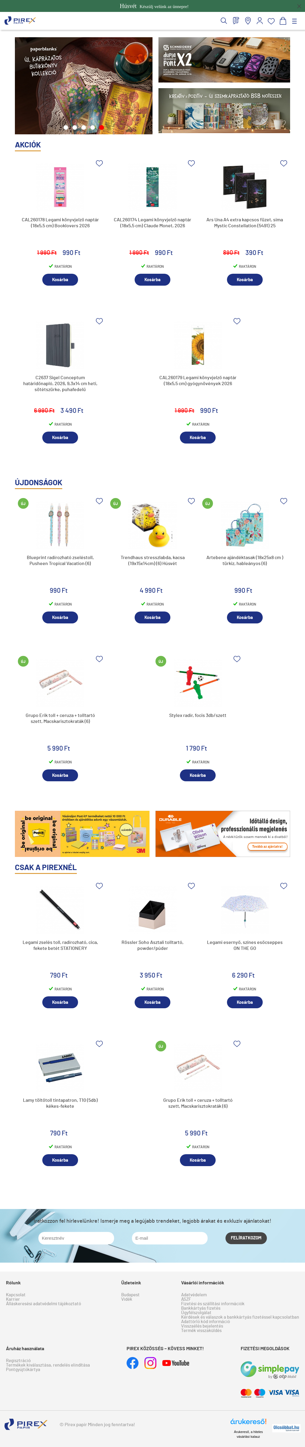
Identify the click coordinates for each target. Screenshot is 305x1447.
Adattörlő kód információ (205, 1322)
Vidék (126, 1299)
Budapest (130, 1295)
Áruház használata (25, 1348)
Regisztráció (18, 1361)
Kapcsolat (16, 1295)
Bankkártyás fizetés (200, 1308)
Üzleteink (131, 1282)
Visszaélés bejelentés (202, 1326)
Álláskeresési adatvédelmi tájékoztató (43, 1304)
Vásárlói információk (202, 1282)
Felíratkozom (246, 1238)
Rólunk (13, 1282)
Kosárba (60, 280)
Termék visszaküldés (201, 1330)
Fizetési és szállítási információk (213, 1304)
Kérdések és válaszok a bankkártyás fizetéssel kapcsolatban (240, 1317)
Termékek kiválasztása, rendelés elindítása (48, 1365)
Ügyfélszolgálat (196, 1313)
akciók (28, 145)
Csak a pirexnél (46, 868)
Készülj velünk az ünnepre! (154, 6)
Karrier (13, 1299)
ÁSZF (186, 1299)
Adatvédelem (194, 1295)
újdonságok (38, 483)
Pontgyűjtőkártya (23, 1369)
